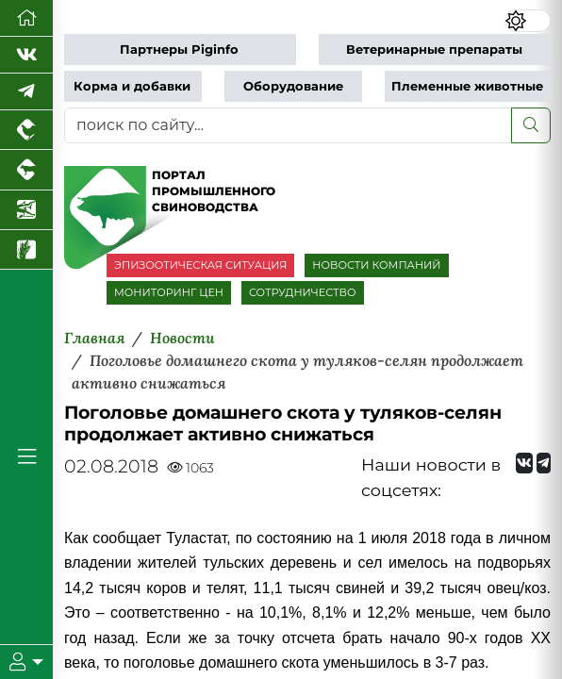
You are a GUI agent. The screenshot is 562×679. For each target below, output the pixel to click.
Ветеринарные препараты (434, 49)
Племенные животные (467, 86)
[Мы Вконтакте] (26, 55)
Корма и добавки (132, 86)
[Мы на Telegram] (544, 463)
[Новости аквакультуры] (26, 210)
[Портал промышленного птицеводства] (26, 130)
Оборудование (293, 86)
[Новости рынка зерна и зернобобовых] (26, 250)
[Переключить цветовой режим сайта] (527, 20)
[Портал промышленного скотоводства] (26, 170)
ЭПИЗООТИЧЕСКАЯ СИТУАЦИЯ (200, 265)
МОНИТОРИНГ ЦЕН (168, 292)
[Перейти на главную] (26, 18)
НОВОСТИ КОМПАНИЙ (376, 265)
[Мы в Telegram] (26, 92)
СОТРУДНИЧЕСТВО (302, 292)
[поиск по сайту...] (288, 125)
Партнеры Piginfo (179, 49)
